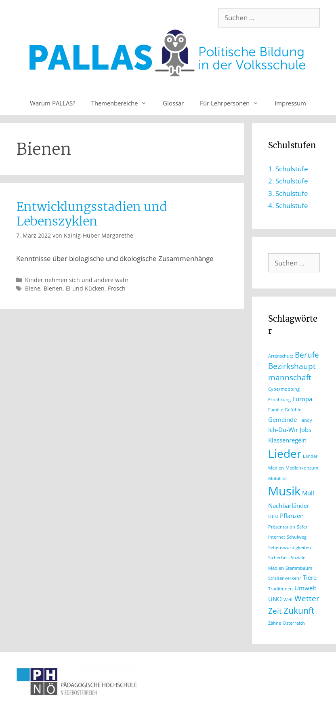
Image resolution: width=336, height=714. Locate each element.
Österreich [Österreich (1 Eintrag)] (294, 623)
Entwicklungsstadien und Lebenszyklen (91, 214)
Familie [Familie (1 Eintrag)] (275, 410)
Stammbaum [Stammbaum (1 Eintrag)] (299, 568)
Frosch (117, 288)
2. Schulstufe (288, 180)
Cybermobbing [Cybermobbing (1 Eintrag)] (284, 389)
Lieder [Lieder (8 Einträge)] (284, 453)
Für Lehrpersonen (233, 103)
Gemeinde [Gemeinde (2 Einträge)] (282, 419)
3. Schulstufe (288, 193)
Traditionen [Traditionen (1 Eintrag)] (280, 589)
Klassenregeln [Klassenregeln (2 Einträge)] (287, 440)
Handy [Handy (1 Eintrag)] (305, 420)
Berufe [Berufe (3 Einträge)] (307, 355)
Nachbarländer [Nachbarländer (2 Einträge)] (288, 505)
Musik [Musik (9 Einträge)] (284, 491)
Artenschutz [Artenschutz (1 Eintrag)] (280, 356)
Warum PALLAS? (52, 103)
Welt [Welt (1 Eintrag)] (288, 599)
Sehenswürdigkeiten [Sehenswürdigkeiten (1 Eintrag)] (289, 547)
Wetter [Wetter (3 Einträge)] (306, 598)
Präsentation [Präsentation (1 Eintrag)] (281, 527)
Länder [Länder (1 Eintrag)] (310, 456)
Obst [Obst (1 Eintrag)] (273, 516)
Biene (32, 288)
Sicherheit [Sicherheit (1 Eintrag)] (278, 557)
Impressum (290, 103)
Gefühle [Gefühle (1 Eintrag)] (293, 410)
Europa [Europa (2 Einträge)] (302, 398)
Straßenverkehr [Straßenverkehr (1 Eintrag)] (284, 578)
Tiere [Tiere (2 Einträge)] (310, 577)
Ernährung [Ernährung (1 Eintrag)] (279, 399)
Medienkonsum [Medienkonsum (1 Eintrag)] (302, 468)
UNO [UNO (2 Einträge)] (275, 598)
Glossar (173, 103)
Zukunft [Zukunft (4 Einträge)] (299, 610)
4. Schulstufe (288, 205)
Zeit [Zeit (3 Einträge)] (275, 611)
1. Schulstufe (288, 168)
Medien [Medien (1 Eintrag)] (276, 468)
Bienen (53, 288)
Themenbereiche (123, 103)
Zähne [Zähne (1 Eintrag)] (274, 623)
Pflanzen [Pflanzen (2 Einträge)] (292, 515)
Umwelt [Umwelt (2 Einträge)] (305, 587)
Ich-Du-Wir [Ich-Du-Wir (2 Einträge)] (283, 429)
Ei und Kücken (85, 288)
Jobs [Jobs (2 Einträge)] (305, 429)
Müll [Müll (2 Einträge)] (308, 493)
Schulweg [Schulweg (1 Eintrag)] (297, 537)
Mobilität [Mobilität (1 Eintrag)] (277, 478)
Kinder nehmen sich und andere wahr (77, 280)
